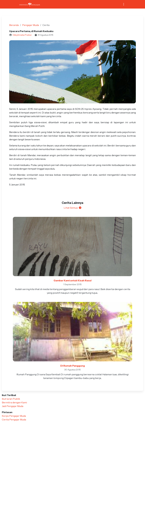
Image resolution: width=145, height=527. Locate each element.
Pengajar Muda (30, 25)
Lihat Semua (72, 207)
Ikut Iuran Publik (11, 398)
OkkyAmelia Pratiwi (22, 35)
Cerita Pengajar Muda (14, 419)
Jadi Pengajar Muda (12, 406)
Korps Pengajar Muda (14, 415)
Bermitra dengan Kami (14, 402)
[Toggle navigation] (123, 4)
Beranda (14, 25)
